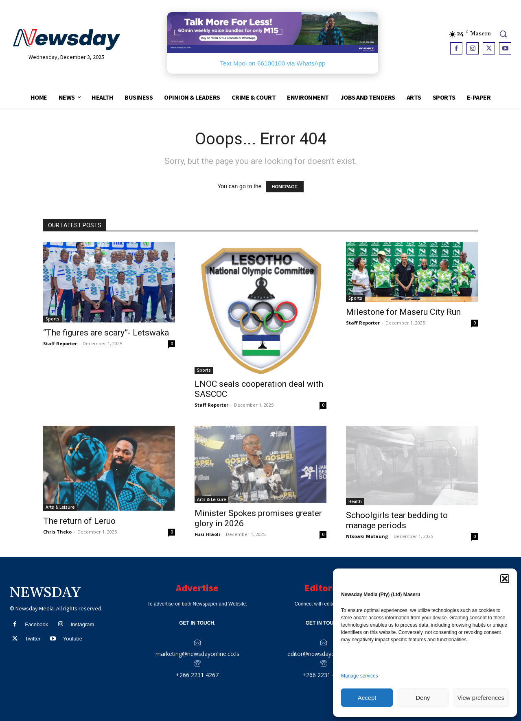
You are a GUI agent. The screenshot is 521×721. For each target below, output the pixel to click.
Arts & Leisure (60, 507)
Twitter (32, 639)
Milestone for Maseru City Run (403, 312)
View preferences (480, 697)
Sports (52, 319)
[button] (505, 579)
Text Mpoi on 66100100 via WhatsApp (272, 63)
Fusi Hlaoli (207, 534)
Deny (423, 697)
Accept (367, 697)
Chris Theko (57, 532)
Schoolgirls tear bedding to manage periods (397, 520)
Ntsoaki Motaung (367, 536)
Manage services (359, 676)
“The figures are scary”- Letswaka (106, 333)
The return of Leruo (79, 521)
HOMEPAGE (285, 186)
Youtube (72, 639)
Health (355, 501)
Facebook (36, 624)
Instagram (82, 624)
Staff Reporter (60, 343)
